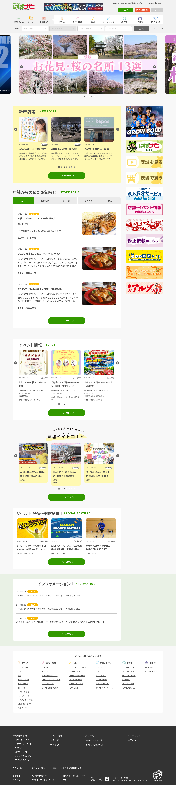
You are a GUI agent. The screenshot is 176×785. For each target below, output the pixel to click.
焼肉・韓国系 (23, 683)
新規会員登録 (142, 10)
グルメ (62, 21)
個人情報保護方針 (39, 775)
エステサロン (47, 671)
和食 (19, 675)
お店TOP (44, 21)
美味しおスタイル (22, 760)
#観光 (56, 482)
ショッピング (108, 21)
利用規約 (16, 779)
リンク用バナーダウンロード (42, 779)
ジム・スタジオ (48, 683)
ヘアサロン (46, 667)
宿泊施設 (149, 667)
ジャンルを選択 (85, 28)
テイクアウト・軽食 (25, 699)
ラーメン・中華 (23, 679)
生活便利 (126, 679)
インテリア (100, 671)
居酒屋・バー (23, 667)
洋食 (19, 671)
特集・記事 (19, 21)
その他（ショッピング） (105, 687)
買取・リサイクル (102, 683)
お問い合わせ (134, 740)
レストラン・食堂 (24, 704)
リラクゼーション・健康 (51, 679)
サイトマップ (68, 779)
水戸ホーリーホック (23, 743)
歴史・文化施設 (75, 679)
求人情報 (155, 21)
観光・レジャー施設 (77, 675)
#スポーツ (64, 397)
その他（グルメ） (24, 708)
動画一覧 (89, 735)
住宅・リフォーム (128, 675)
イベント (31, 21)
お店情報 (54, 740)
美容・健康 (77, 21)
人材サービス (18, 768)
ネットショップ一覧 (94, 740)
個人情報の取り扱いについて (75, 775)
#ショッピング (98, 400)
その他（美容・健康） (50, 687)
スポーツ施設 (75, 671)
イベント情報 (56, 735)
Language (157, 10)
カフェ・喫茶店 (23, 691)
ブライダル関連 (128, 671)
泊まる (140, 21)
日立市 (109, 468)
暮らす (124, 21)
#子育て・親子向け (34, 400)
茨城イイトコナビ (22, 739)
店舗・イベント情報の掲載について (67, 768)
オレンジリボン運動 (23, 756)
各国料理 (21, 687)
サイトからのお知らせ (95, 744)
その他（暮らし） (128, 687)
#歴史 (56, 480)
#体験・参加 (23, 400)
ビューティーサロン (49, 675)
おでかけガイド (21, 752)
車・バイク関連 (128, 683)
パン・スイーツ (23, 695)
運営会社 (16, 775)
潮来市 (76, 468)
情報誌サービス (38, 768)
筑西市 (43, 468)
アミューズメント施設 (78, 667)
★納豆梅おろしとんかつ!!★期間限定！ (37, 218)
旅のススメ (19, 747)
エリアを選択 (29, 28)
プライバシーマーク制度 (120, 778)
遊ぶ (93, 21)
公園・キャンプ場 (76, 683)
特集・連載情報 (20, 735)
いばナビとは (134, 735)
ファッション (100, 667)
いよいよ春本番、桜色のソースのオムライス (39, 253)
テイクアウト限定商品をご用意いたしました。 (40, 288)
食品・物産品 (101, 675)
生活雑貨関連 (101, 679)
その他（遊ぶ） (75, 687)
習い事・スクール (129, 667)
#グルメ (23, 480)
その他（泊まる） (151, 671)
